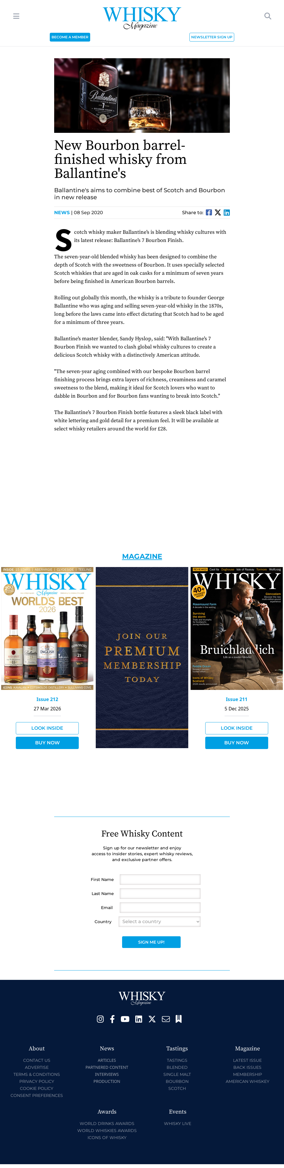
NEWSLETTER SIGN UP (211, 37)
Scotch (177, 1088)
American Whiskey (247, 1081)
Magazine (142, 556)
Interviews (107, 1074)
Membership (247, 1074)
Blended (177, 1067)
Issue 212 (47, 699)
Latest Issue (247, 1060)
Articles (107, 1060)
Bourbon (177, 1081)
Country (103, 921)
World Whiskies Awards (107, 1130)
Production (106, 1081)
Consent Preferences (37, 1095)
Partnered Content (106, 1067)
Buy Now (47, 743)
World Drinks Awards (107, 1123)
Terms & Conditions (36, 1074)
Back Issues (247, 1067)
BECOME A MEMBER (70, 37)
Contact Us (36, 1060)
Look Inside (47, 728)
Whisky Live (177, 1123)
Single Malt (177, 1074)
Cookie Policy (36, 1088)
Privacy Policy (36, 1081)
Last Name (103, 893)
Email (107, 907)
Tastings (177, 1060)
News (63, 212)
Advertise (37, 1067)
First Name (102, 879)
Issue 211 (236, 699)
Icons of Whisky (107, 1137)
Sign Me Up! (151, 942)
